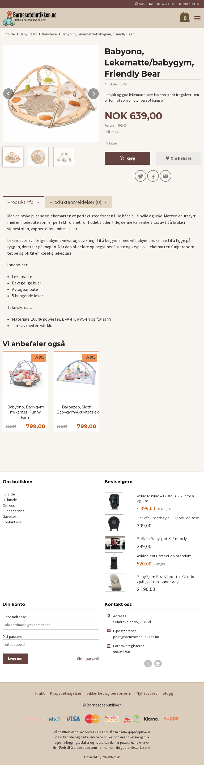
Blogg (167, 693)
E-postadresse (14, 616)
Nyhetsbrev (146, 693)
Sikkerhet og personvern (109, 693)
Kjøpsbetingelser (66, 693)
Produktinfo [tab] (20, 202)
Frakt (40, 693)
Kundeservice (14, 510)
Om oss (9, 505)
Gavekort (10, 516)
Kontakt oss (12, 522)
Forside (9, 34)
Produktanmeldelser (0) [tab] (75, 202)
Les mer (145, 747)
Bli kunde (10, 499)
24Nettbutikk (111, 757)
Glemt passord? (88, 658)
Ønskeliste (178, 158)
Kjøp (127, 158)
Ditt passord (12, 636)
